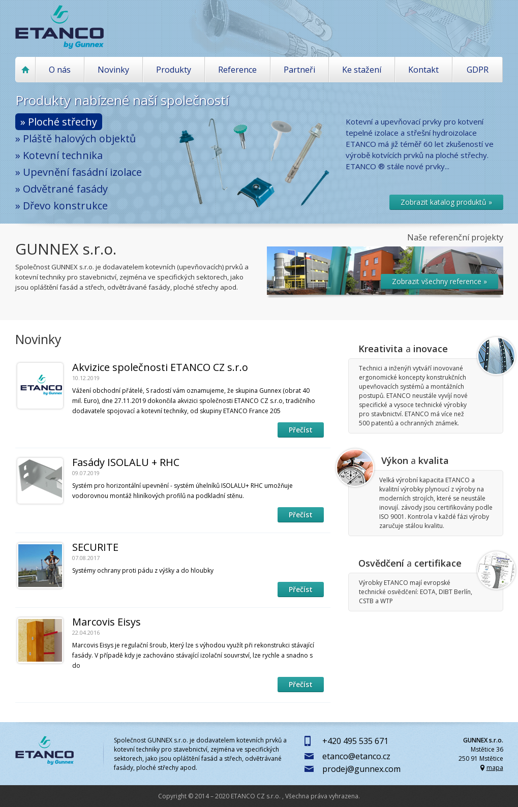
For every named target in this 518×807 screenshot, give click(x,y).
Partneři (299, 69)
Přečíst (301, 429)
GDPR (478, 69)
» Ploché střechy (58, 122)
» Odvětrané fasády (61, 189)
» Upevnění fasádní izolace (78, 172)
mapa (494, 767)
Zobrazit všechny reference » (439, 281)
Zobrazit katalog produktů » (446, 202)
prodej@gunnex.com (361, 768)
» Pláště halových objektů (75, 138)
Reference (237, 69)
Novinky (113, 69)
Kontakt (423, 69)
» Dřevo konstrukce (61, 205)
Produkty (173, 69)
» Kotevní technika (59, 155)
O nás (60, 69)
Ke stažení (361, 69)
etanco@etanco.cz (356, 756)
